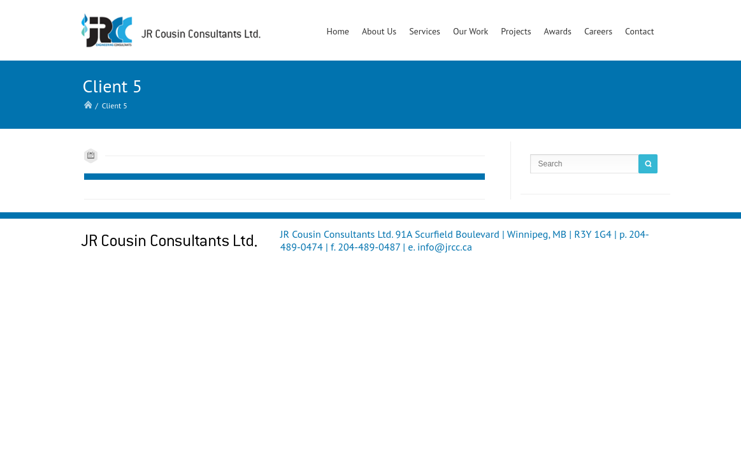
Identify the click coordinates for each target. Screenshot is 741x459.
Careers (598, 31)
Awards (558, 31)
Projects (516, 31)
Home (337, 31)
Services (424, 31)
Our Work (470, 31)
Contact (639, 31)
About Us (379, 31)
